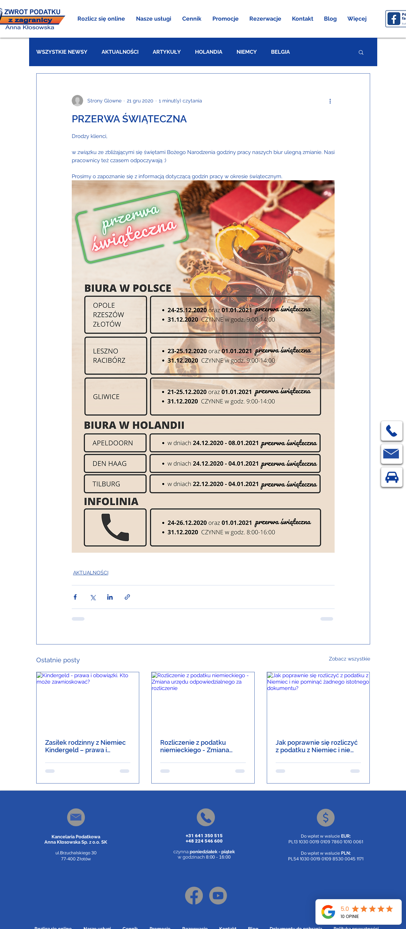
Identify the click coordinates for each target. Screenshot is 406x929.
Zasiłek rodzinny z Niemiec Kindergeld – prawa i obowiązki (85, 746)
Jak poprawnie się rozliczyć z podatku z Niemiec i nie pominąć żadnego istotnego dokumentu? (318, 746)
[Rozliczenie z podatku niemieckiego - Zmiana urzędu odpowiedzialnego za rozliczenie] (203, 701)
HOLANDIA (208, 52)
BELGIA (280, 52)
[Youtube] (218, 895)
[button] (154, 19)
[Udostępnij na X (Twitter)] (92, 597)
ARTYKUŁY (167, 52)
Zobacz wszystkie (349, 659)
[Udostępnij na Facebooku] (75, 597)
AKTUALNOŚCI (120, 52)
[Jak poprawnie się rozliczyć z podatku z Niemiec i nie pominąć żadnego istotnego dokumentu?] (318, 701)
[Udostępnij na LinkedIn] (110, 597)
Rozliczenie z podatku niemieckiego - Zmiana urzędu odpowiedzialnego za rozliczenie (199, 746)
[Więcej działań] (330, 100)
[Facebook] (194, 895)
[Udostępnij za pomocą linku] (127, 597)
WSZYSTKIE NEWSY (61, 52)
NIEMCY (247, 52)
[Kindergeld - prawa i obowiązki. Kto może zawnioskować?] (88, 701)
